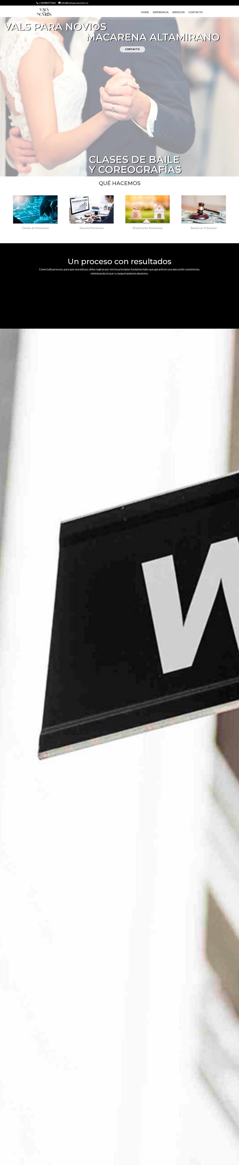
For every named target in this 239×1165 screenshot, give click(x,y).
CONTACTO (132, 49)
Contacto (195, 12)
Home (145, 12)
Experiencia (160, 12)
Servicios (178, 12)
